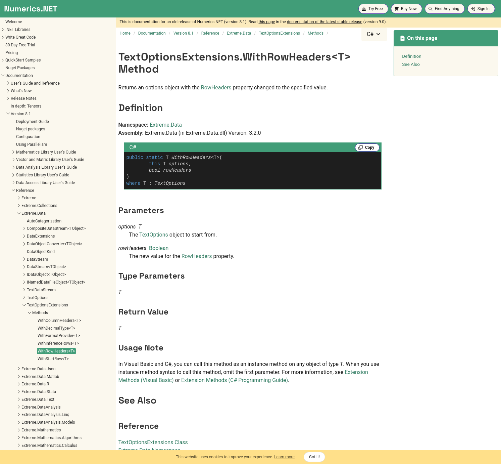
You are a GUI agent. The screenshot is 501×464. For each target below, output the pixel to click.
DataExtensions (15, 122)
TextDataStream (15, 175)
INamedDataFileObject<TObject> (30, 168)
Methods (14, 198)
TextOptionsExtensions (21, 190)
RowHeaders (216, 87)
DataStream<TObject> (20, 152)
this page (267, 21)
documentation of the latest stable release (324, 21)
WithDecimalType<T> (30, 214)
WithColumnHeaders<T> (33, 206)
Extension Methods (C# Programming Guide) (234, 380)
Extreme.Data (166, 125)
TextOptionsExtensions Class (153, 442)
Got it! (314, 457)
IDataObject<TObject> (20, 160)
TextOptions (11, 183)
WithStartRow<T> (27, 244)
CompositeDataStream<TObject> (30, 114)
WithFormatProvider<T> (32, 221)
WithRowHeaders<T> (30, 237)
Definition (411, 56)
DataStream (11, 145)
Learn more (284, 457)
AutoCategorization (18, 106)
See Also (411, 64)
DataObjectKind (15, 137)
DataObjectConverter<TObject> (28, 129)
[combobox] (374, 34)
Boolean (158, 248)
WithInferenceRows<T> (32, 229)
